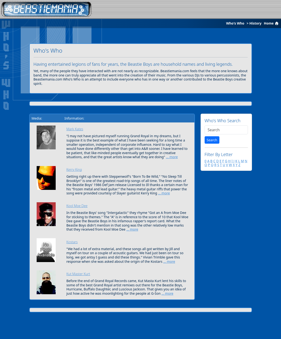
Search (212, 140)
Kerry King (74, 169)
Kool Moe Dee (77, 205)
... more (172, 157)
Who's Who (235, 23)
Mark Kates (74, 129)
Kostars (72, 242)
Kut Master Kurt (78, 274)
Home (272, 23)
